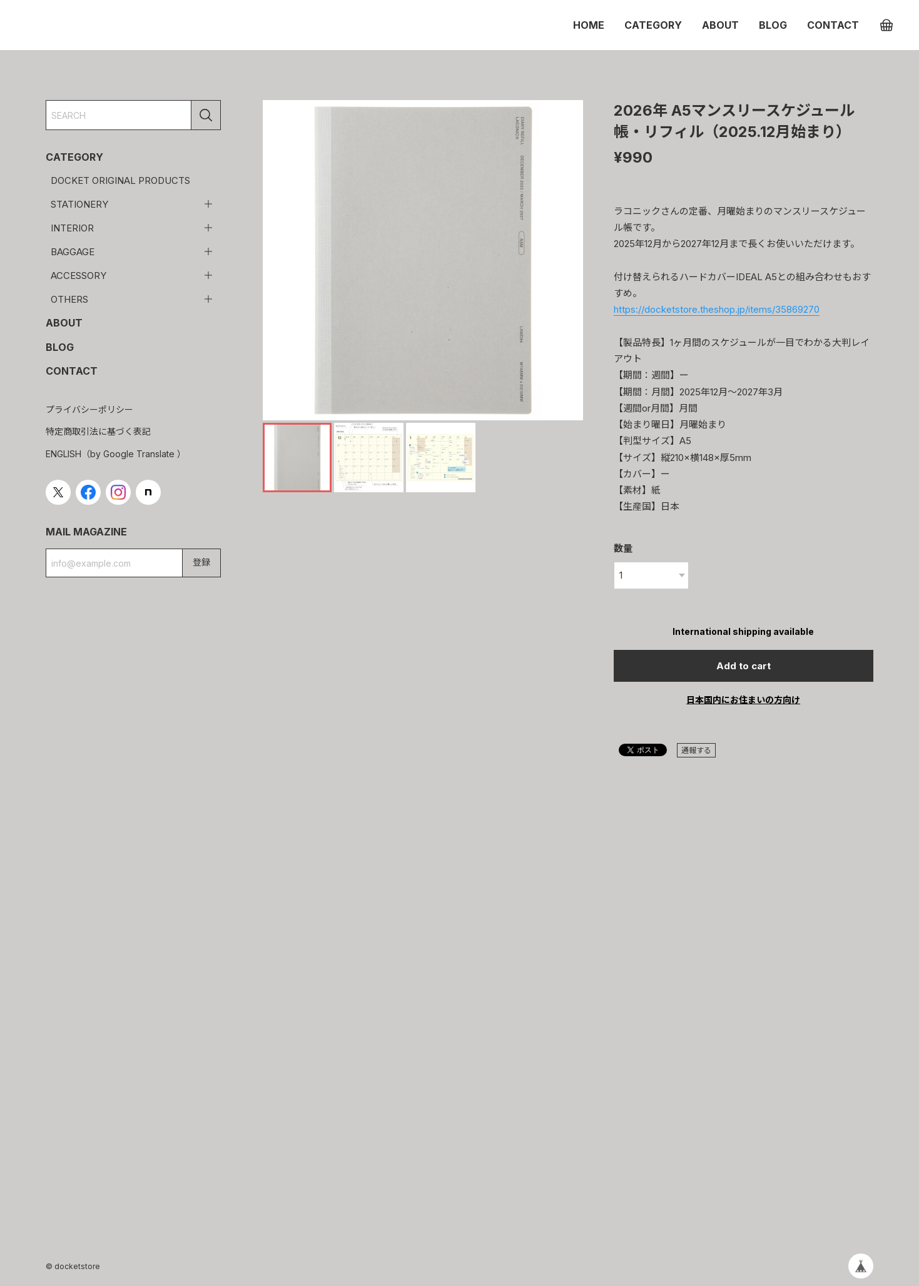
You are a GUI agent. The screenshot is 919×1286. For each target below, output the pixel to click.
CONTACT (833, 25)
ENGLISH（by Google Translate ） (116, 453)
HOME (588, 25)
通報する (696, 750)
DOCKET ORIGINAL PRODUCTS (120, 180)
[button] (568, 260)
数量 (623, 548)
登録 (201, 562)
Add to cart (743, 666)
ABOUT (720, 25)
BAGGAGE (72, 252)
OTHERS (69, 299)
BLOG (773, 25)
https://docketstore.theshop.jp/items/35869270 (717, 309)
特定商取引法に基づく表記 (98, 431)
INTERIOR (72, 228)
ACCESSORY (78, 275)
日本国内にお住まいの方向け (743, 699)
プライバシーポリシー (89, 409)
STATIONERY (79, 204)
